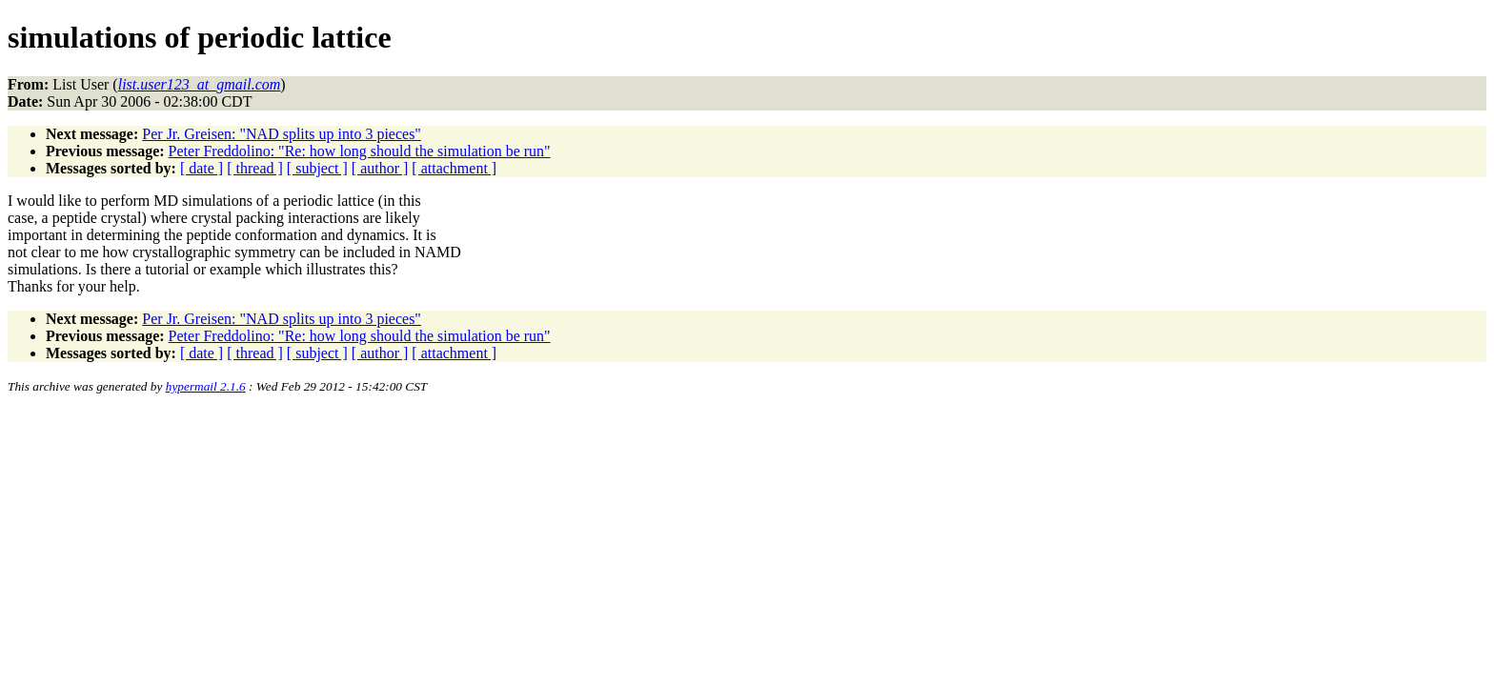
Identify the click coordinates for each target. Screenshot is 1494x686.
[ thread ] (255, 168)
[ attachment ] (454, 168)
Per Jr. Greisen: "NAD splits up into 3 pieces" (281, 134)
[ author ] (380, 168)
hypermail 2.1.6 (206, 386)
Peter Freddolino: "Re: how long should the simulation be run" (360, 151)
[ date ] (201, 168)
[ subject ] (317, 168)
